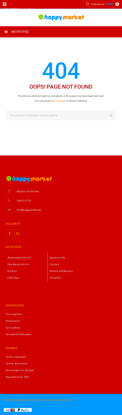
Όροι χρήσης (13, 327)
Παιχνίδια (55, 277)
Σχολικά (54, 264)
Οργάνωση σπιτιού (18, 264)
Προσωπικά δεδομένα (18, 334)
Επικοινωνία (13, 320)
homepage (59, 100)
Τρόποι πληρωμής (16, 356)
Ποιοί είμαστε (14, 314)
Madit (70, 400)
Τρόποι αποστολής (16, 363)
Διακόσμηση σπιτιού (19, 257)
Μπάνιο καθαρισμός (61, 271)
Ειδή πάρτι (13, 277)
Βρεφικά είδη (57, 257)
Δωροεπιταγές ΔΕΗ (17, 377)
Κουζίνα (12, 271)
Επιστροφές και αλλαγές (20, 370)
